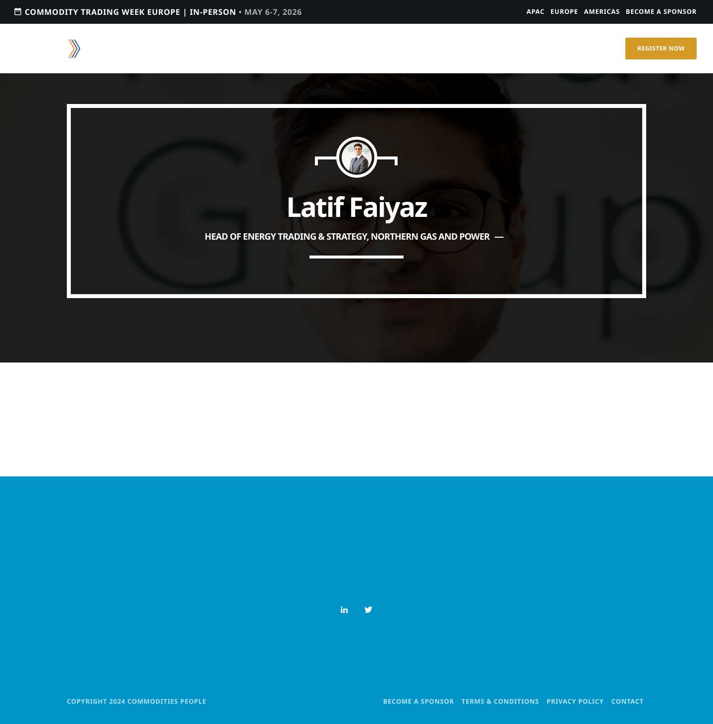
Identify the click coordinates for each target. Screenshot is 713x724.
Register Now (661, 48)
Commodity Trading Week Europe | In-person (157, 11)
